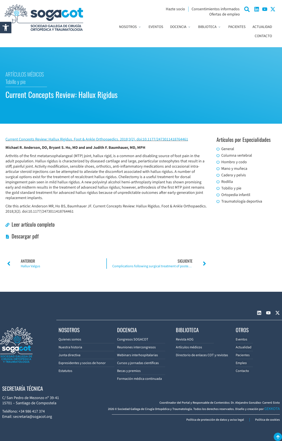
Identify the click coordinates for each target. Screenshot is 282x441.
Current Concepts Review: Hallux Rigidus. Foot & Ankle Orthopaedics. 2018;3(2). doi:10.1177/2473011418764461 (96, 139)
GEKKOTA (272, 408)
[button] (5, 27)
